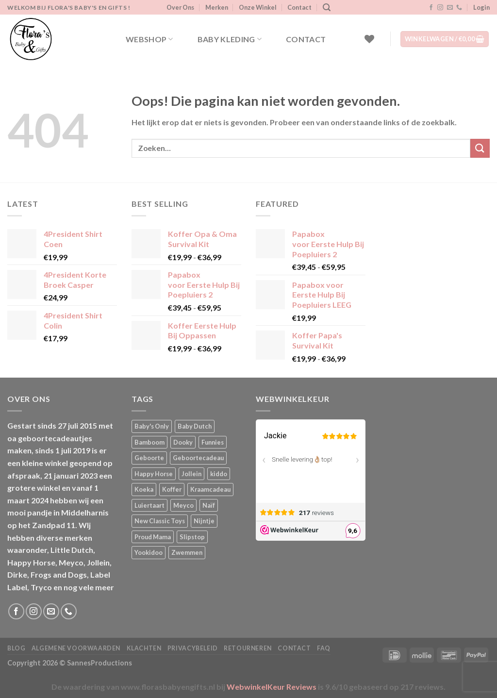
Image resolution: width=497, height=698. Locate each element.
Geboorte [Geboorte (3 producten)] (149, 458)
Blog (16, 648)
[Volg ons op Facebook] (431, 7)
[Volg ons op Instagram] (440, 7)
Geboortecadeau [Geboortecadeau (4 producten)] (198, 458)
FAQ (324, 648)
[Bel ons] (459, 7)
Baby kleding (230, 39)
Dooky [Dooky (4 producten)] (183, 442)
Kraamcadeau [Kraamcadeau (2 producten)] (210, 489)
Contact (299, 7)
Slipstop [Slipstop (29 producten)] (192, 537)
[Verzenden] (480, 148)
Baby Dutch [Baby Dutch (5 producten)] (195, 426)
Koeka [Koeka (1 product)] (143, 489)
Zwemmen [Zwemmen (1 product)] (186, 552)
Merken (216, 7)
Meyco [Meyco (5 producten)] (183, 505)
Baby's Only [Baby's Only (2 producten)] (151, 426)
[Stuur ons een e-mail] (450, 7)
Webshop (149, 39)
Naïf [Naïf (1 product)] (208, 505)
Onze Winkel (258, 7)
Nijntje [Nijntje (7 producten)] (204, 521)
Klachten (144, 648)
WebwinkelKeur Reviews (271, 686)
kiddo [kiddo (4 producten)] (218, 474)
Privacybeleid (192, 648)
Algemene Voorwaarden (76, 648)
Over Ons (180, 7)
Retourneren (248, 648)
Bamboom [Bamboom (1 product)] (149, 442)
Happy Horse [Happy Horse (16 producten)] (153, 474)
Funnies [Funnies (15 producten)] (212, 442)
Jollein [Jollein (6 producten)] (191, 474)
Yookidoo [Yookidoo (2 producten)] (148, 552)
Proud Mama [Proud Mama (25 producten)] (152, 537)
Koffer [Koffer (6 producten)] (172, 489)
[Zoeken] (327, 7)
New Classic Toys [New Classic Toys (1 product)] (159, 521)
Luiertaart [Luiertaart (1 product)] (149, 505)
